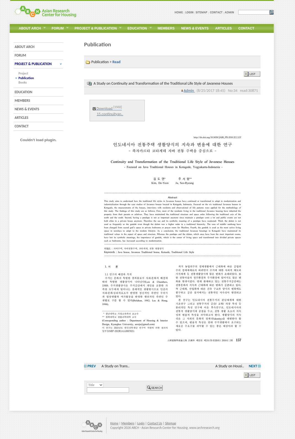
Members (127, 423)
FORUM (20, 55)
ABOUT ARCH (24, 47)
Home (114, 423)
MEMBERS (22, 100)
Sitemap (170, 423)
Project (23, 73)
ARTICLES (21, 118)
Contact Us (155, 423)
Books (22, 82)
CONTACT (22, 126)
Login (140, 423)
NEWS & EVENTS (27, 109)
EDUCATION (23, 92)
